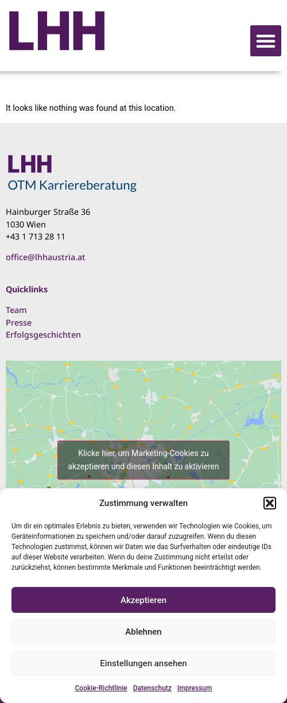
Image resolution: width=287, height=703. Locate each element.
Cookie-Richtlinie (101, 688)
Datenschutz (152, 688)
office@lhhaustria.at (46, 257)
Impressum (194, 688)
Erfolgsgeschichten (43, 334)
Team (16, 309)
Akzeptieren (143, 600)
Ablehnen (143, 632)
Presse (19, 322)
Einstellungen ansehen (143, 663)
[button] (270, 503)
